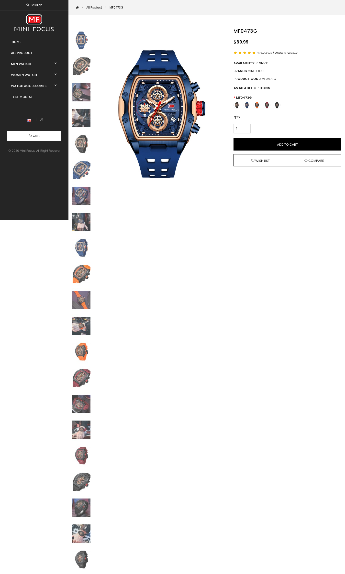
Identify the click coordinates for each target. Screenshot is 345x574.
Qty (237, 117)
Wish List (260, 160)
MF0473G (244, 97)
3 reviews (264, 53)
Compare (314, 160)
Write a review (286, 53)
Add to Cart (287, 144)
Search (36, 5)
